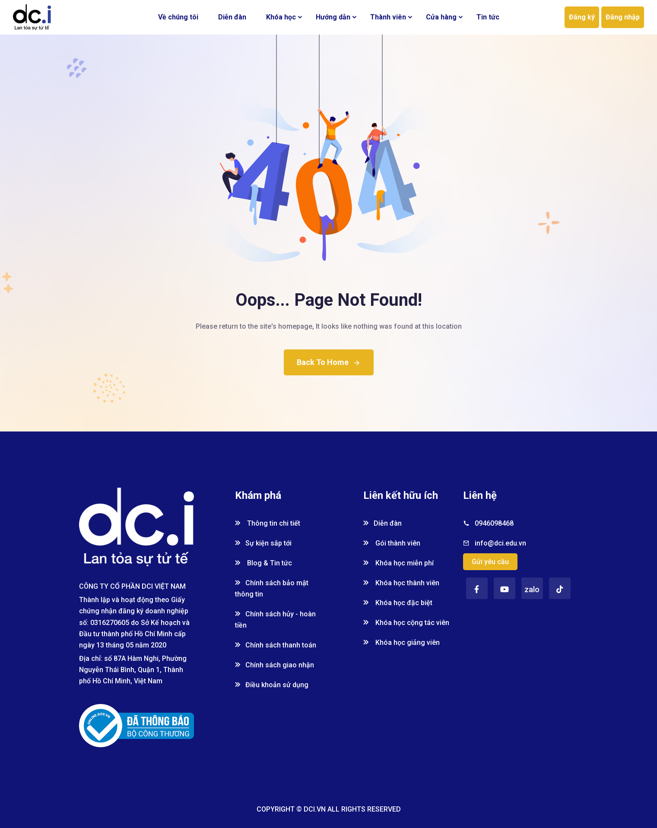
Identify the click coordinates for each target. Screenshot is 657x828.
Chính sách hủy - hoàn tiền (275, 619)
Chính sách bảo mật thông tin (271, 588)
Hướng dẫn (333, 17)
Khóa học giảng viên (401, 642)
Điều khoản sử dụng (271, 685)
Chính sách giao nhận (274, 665)
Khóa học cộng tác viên (406, 623)
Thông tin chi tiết (267, 523)
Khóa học (281, 17)
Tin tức (487, 17)
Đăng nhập (623, 17)
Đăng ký (582, 17)
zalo (532, 589)
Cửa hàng (441, 17)
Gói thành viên (391, 543)
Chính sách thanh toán (275, 645)
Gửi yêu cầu (490, 562)
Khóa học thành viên (401, 583)
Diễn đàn (232, 17)
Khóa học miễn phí (398, 563)
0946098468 (494, 523)
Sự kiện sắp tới (263, 543)
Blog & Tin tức (263, 563)
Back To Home (329, 362)
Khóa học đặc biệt (397, 603)
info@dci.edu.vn (500, 543)
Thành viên (388, 17)
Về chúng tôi (178, 17)
